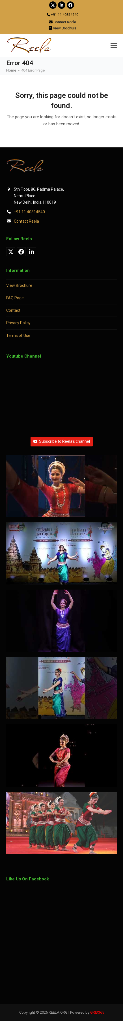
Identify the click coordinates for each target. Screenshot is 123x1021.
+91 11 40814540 (29, 212)
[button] (114, 45)
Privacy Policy (18, 323)
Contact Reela (26, 221)
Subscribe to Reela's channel (61, 441)
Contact (13, 310)
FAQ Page (15, 298)
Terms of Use (18, 335)
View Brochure (19, 285)
